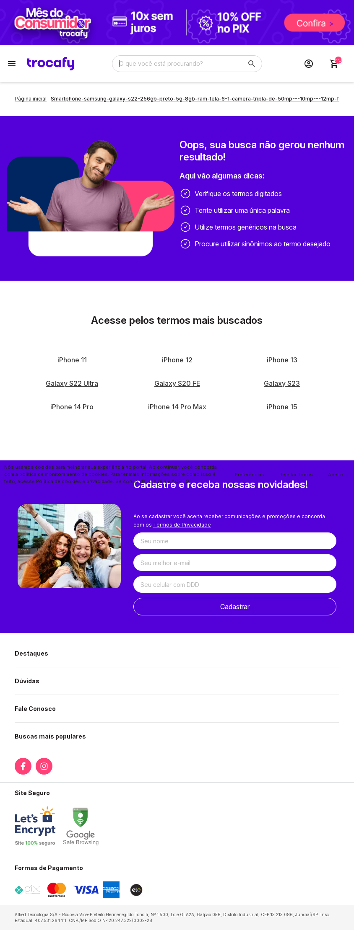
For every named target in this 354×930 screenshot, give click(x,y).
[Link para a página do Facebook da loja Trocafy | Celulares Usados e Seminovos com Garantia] (23, 766)
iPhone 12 (177, 360)
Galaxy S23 (282, 383)
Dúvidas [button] (27, 681)
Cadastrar (235, 606)
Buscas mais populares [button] (50, 736)
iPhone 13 (282, 360)
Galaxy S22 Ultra (72, 383)
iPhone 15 (282, 407)
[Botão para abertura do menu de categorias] (12, 64)
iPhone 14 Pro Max (177, 407)
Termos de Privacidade (182, 525)
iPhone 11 (72, 360)
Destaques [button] (31, 653)
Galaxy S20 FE (177, 383)
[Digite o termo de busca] (177, 64)
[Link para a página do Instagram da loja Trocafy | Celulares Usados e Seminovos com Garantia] (44, 766)
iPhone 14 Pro (72, 407)
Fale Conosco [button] (35, 708)
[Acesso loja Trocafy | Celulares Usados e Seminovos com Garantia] (309, 64)
